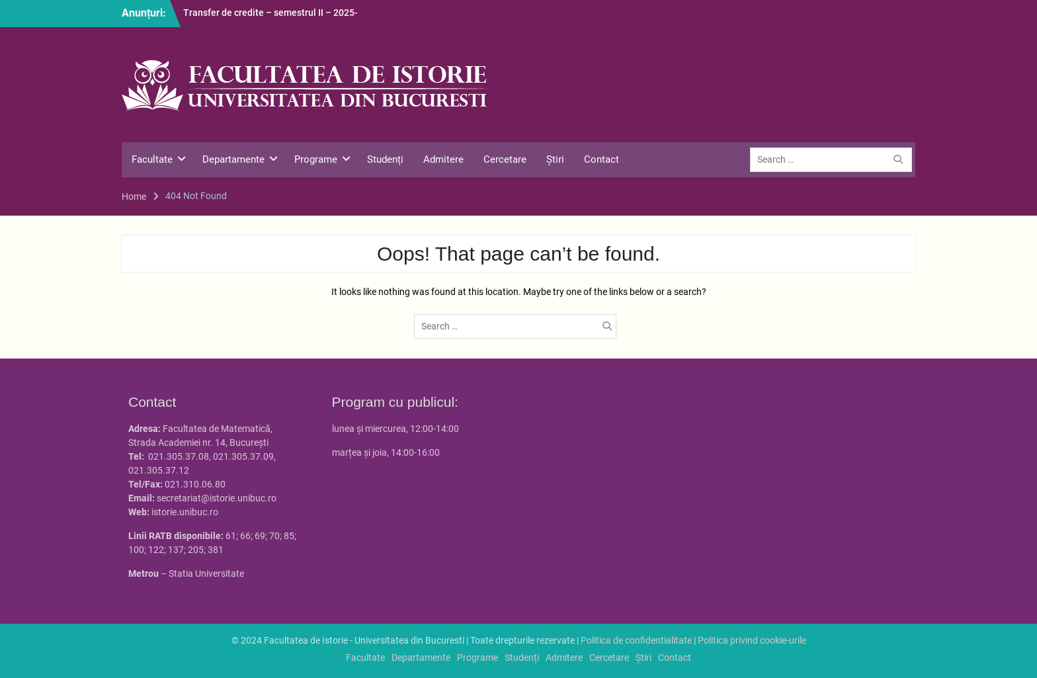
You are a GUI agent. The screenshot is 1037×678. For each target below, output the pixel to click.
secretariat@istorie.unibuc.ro (216, 498)
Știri (555, 159)
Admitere (443, 159)
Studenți (385, 159)
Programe (315, 159)
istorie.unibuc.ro (184, 512)
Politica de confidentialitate (636, 640)
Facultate (152, 159)
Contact (601, 159)
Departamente (233, 159)
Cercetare (504, 159)
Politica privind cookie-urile (752, 640)
